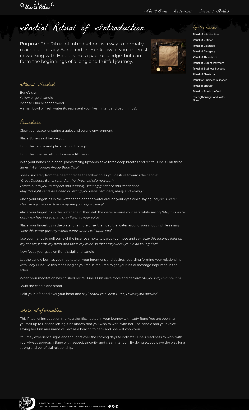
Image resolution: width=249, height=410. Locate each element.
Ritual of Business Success (209, 68)
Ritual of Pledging (204, 51)
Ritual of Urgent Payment (208, 63)
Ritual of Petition (203, 40)
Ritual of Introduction (206, 34)
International (105, 406)
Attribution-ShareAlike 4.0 (79, 406)
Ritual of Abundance (205, 57)
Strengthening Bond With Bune (208, 99)
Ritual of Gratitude (204, 45)
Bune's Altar (37, 5)
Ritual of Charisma (204, 74)
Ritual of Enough (203, 85)
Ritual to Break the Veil (206, 91)
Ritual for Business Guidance (210, 80)
